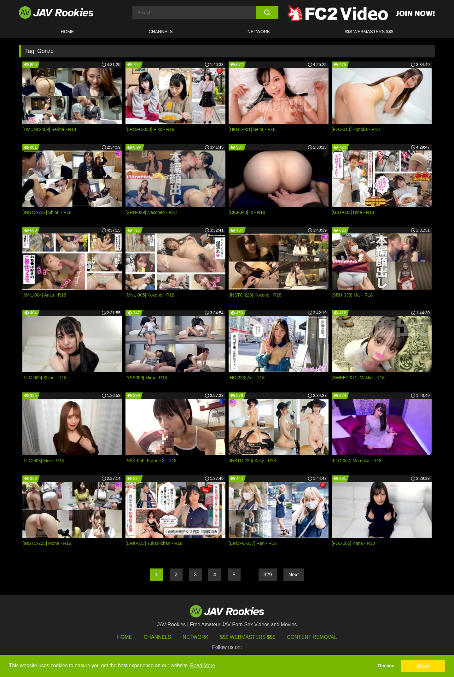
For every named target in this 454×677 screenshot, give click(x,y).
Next (293, 574)
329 (268, 574)
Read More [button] (202, 665)
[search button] (267, 12)
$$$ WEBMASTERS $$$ (369, 31)
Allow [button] (423, 665)
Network (258, 31)
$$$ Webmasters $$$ (248, 637)
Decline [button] (386, 665)
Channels (161, 31)
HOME (67, 31)
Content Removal (312, 637)
